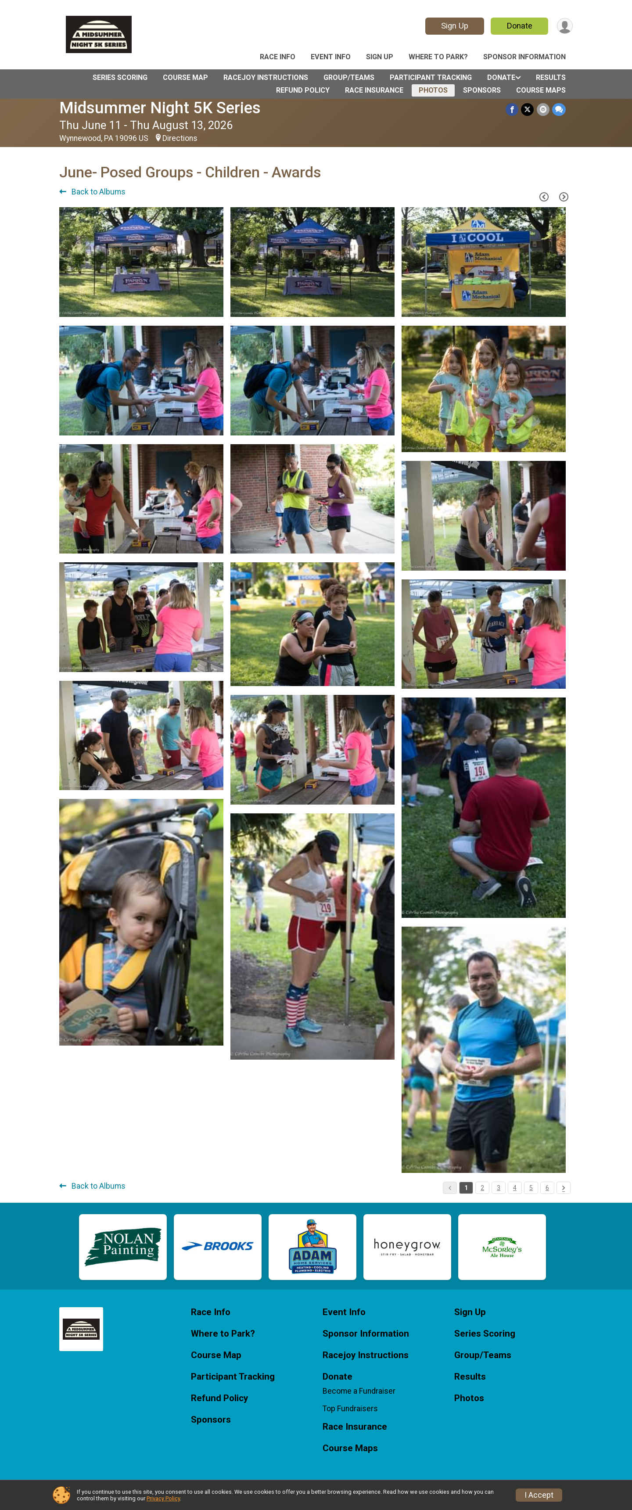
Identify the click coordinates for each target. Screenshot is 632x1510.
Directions (180, 138)
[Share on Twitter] (527, 109)
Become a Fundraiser (359, 1391)
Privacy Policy (163, 1498)
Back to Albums (92, 191)
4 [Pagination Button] (515, 1187)
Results (551, 77)
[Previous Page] (544, 196)
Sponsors (482, 90)
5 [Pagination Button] (531, 1187)
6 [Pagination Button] (547, 1187)
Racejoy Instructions (265, 77)
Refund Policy (303, 90)
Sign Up (454, 25)
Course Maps (541, 90)
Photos (433, 90)
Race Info (277, 57)
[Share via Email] (543, 109)
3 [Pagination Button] (498, 1187)
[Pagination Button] (564, 1188)
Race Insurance (374, 90)
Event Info (331, 57)
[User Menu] (565, 26)
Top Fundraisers (350, 1408)
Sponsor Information (524, 57)
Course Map (185, 77)
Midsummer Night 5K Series (160, 107)
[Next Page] (563, 196)
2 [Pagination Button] (482, 1187)
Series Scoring (120, 77)
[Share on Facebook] (512, 109)
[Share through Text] (559, 109)
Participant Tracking (431, 77)
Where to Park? (438, 57)
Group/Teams (348, 77)
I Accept (538, 1495)
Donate (519, 25)
